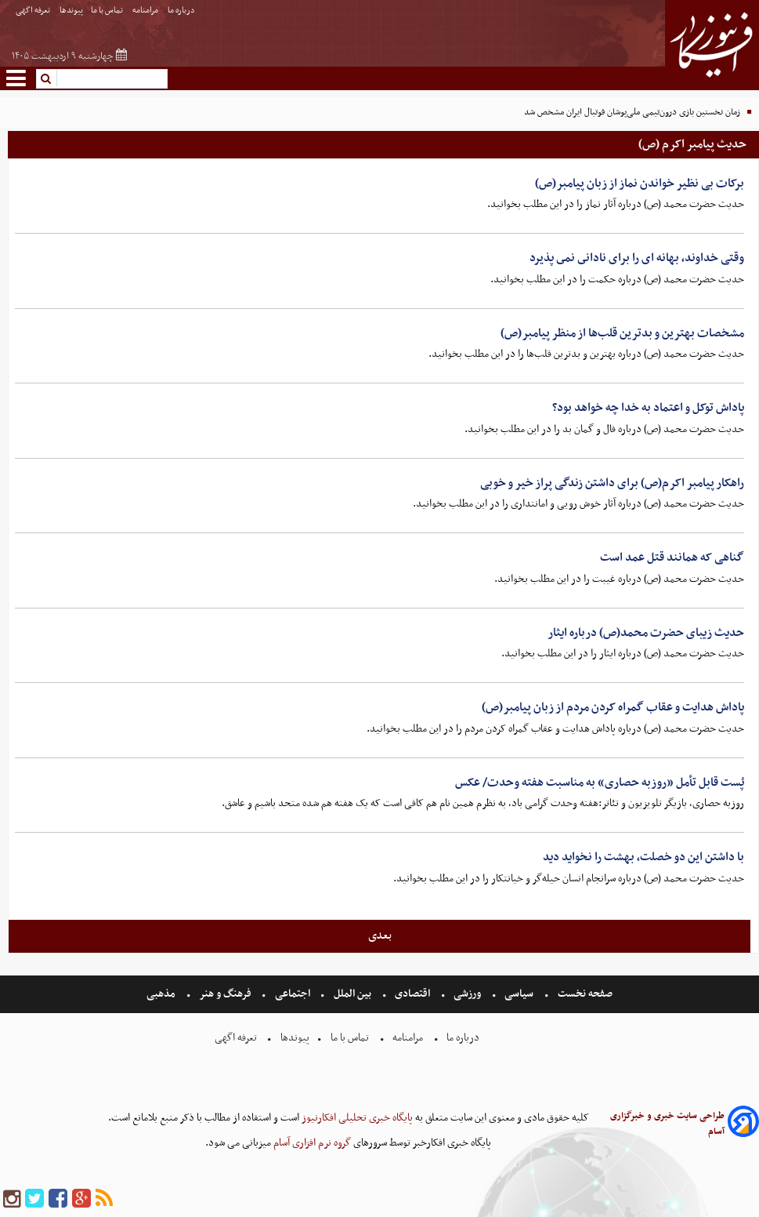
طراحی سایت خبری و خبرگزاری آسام (667, 1123)
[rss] (104, 1199)
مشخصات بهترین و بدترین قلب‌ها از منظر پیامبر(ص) (622, 333)
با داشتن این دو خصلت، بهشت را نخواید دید (643, 857)
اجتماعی (293, 994)
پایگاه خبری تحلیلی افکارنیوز (356, 1118)
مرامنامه (146, 10)
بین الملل (352, 994)
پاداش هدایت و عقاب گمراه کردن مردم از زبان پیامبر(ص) (613, 707)
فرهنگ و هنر (225, 994)
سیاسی (519, 994)
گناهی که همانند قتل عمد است (672, 557)
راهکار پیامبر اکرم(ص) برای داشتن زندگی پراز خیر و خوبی (612, 483)
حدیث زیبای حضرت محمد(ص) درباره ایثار (646, 633)
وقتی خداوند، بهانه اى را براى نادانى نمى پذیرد (636, 258)
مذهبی (162, 994)
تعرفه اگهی (34, 10)
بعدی (380, 935)
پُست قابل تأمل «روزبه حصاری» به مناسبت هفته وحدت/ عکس (599, 782)
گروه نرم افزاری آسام (311, 1143)
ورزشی (467, 994)
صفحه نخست (584, 994)
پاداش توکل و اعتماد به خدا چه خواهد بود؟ (648, 408)
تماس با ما (108, 10)
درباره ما (182, 10)
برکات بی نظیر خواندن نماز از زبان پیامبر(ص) (639, 183)
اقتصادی (412, 994)
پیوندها (71, 10)
